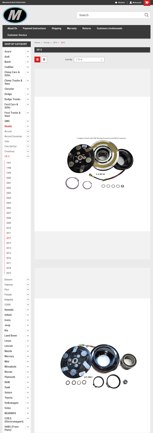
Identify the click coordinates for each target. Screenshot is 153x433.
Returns (86, 28)
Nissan (8, 371)
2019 (8, 273)
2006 (8, 207)
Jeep (7, 325)
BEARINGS (10, 413)
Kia (6, 330)
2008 (8, 218)
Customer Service (17, 35)
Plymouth (10, 377)
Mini (7, 361)
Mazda (8, 351)
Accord (8, 131)
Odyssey (9, 284)
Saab (7, 387)
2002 (8, 187)
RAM (7, 382)
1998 (8, 167)
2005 (8, 202)
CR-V (7, 156)
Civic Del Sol (10, 146)
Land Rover (11, 335)
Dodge (8, 94)
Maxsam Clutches (129, 77)
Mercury (9, 356)
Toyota (8, 397)
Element (8, 279)
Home (37, 43)
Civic (7, 141)
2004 (8, 197)
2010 (8, 228)
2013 (8, 243)
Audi (7, 56)
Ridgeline (9, 299)
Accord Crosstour (13, 136)
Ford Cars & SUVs (11, 106)
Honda (8, 126)
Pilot (7, 289)
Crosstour (9, 151)
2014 (8, 248)
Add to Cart (131, 190)
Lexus (8, 340)
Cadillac (9, 67)
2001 (8, 182)
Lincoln (9, 346)
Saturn (8, 392)
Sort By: (69, 59)
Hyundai (9, 309)
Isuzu (8, 320)
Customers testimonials (109, 28)
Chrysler (9, 88)
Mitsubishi (10, 366)
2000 (8, 177)
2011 (8, 233)
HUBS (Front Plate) (12, 428)
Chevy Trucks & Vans (13, 82)
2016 (8, 258)
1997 (8, 162)
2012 (8, 238)
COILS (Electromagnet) (14, 420)
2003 (8, 192)
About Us (12, 28)
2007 (8, 212)
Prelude (8, 294)
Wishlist (120, 3)
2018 (8, 268)
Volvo (8, 408)
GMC (7, 121)
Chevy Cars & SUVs (12, 74)
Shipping (56, 28)
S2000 (8, 304)
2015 (8, 253)
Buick (8, 61)
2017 (8, 263)
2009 (8, 223)
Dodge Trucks (12, 99)
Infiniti (8, 314)
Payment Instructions (34, 28)
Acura (8, 51)
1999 (8, 172)
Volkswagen (11, 402)
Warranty (72, 28)
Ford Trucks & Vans (13, 114)
